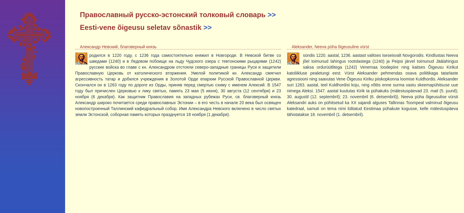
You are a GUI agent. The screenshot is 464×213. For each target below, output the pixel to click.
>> (272, 15)
